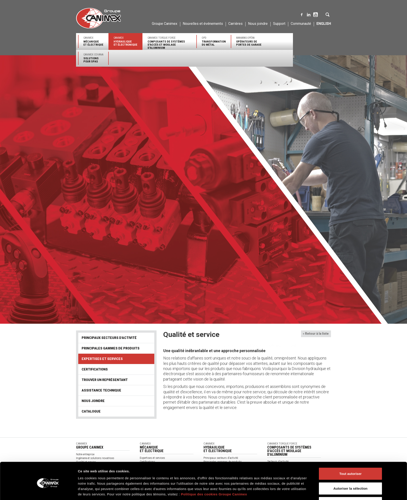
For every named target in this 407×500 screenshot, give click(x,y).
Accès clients (275, 488)
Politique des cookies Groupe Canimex (214, 288)
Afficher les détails (265, 303)
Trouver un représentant (105, 380)
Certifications (95, 369)
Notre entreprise (85, 454)
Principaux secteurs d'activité (109, 338)
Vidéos (144, 492)
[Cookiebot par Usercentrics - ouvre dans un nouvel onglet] (48, 303)
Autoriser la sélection (350, 282)
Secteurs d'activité (277, 461)
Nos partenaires (149, 477)
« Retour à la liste (316, 333)
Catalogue (91, 411)
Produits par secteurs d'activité (158, 473)
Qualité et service (86, 462)
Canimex (93, 41)
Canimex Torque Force (169, 42)
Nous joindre (258, 23)
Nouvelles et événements (203, 23)
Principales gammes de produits (111, 348)
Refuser (350, 297)
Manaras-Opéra (248, 41)
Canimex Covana (93, 58)
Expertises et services (102, 359)
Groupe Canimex (164, 23)
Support (279, 23)
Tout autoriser (350, 268)
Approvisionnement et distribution (96, 465)
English (323, 23)
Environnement (85, 469)
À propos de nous (150, 480)
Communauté (301, 23)
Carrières (235, 23)
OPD (214, 41)
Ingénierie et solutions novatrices (95, 458)
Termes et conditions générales (158, 484)
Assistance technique (101, 390)
